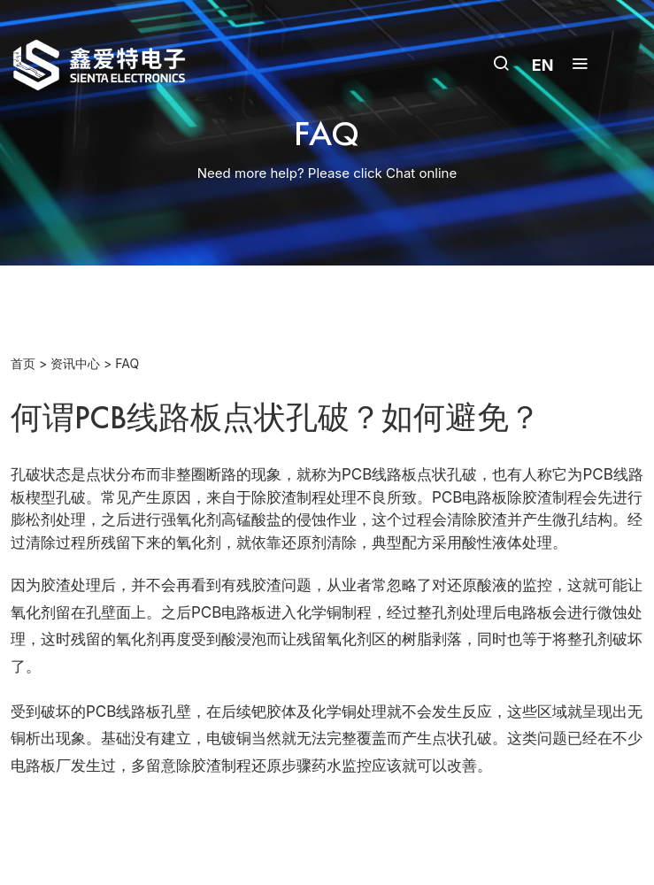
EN (543, 65)
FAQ (127, 363)
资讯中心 (75, 363)
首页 (23, 363)
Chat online (421, 173)
